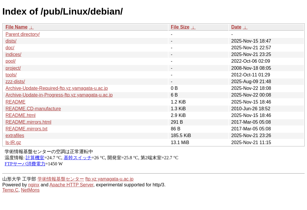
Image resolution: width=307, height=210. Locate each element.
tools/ (11, 74)
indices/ (13, 54)
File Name (17, 26)
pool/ (11, 61)
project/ (13, 68)
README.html (21, 115)
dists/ (11, 40)
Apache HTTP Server (71, 184)
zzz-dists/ (15, 81)
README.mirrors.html (28, 122)
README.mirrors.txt (26, 128)
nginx (33, 184)
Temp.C (10, 190)
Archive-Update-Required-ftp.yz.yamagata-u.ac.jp (57, 88)
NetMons (30, 190)
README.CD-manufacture (33, 108)
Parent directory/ (23, 34)
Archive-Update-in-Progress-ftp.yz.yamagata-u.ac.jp (59, 94)
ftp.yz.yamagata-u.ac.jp (109, 178)
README (15, 101)
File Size (180, 26)
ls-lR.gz (13, 142)
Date (236, 26)
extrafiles (15, 135)
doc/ (10, 47)
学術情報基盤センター (61, 178)
